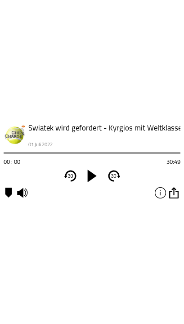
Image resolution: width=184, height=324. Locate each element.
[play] (92, 176)
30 (70, 176)
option (173, 192)
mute (22, 192)
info (160, 192)
